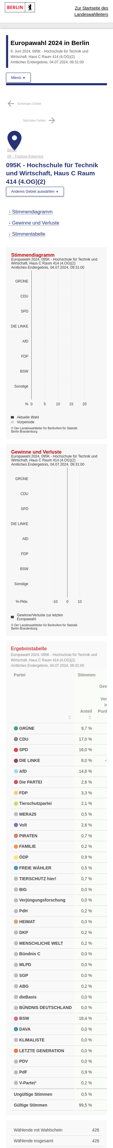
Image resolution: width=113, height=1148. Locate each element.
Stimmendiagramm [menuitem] (32, 211)
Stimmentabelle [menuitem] (28, 234)
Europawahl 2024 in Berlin (50, 42)
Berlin (12, 150)
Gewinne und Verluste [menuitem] (35, 222)
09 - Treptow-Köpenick (25, 156)
